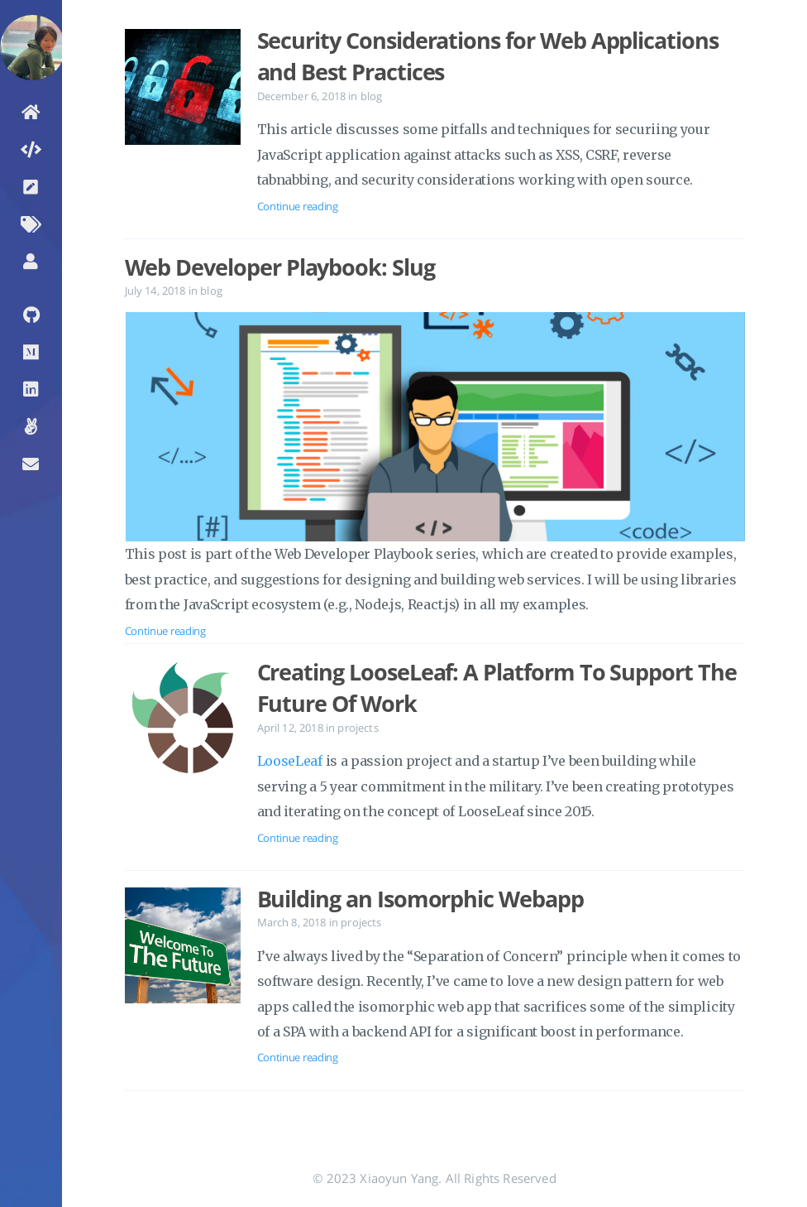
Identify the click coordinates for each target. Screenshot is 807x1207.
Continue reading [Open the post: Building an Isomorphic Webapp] (297, 1057)
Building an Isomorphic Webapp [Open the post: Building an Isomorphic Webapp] (420, 899)
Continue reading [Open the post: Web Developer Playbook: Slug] (165, 630)
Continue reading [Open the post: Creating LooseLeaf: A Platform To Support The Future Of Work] (297, 837)
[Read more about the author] (31, 27)
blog (372, 96)
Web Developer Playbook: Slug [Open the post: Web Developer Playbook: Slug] (280, 267)
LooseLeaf (289, 761)
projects (357, 727)
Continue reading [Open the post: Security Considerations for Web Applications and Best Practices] (297, 206)
